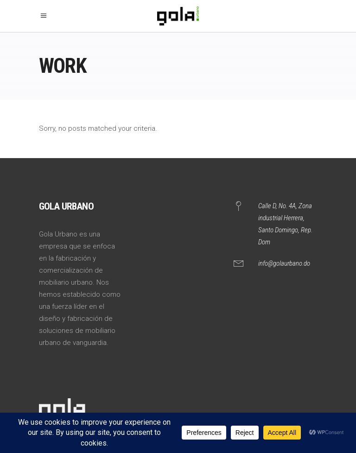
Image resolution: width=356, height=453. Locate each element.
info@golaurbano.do (284, 263)
